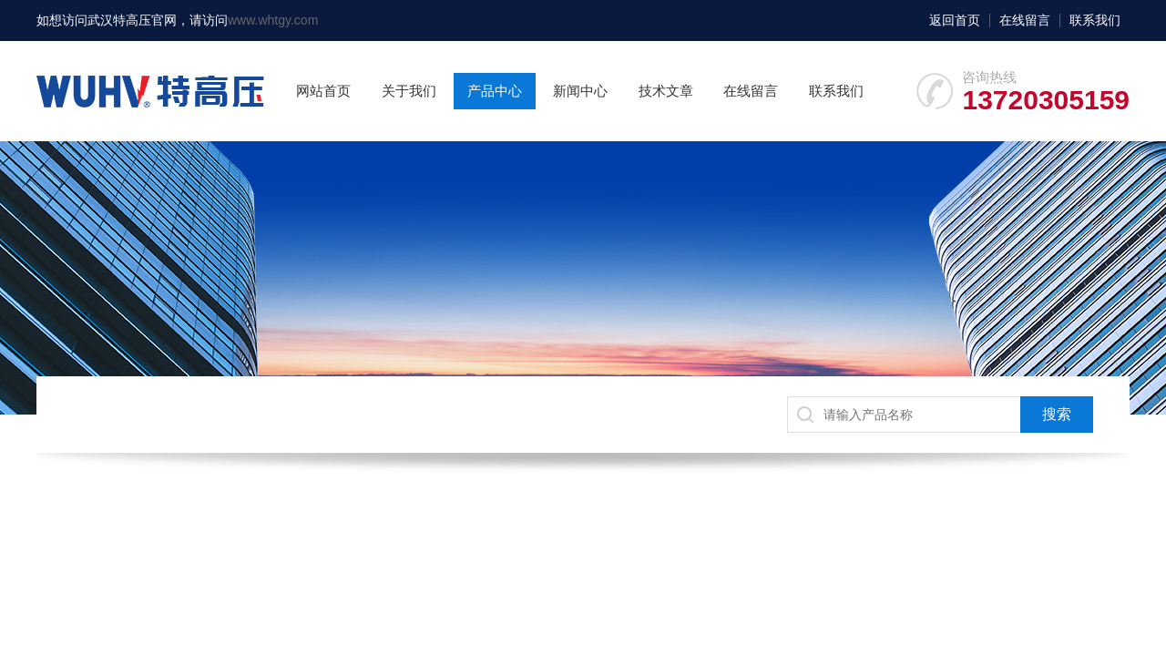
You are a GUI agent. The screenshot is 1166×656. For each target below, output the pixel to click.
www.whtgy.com (273, 20)
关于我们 (409, 90)
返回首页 (954, 20)
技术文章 (666, 90)
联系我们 (1094, 20)
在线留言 (1024, 20)
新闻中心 (580, 90)
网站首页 (323, 90)
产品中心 (494, 90)
